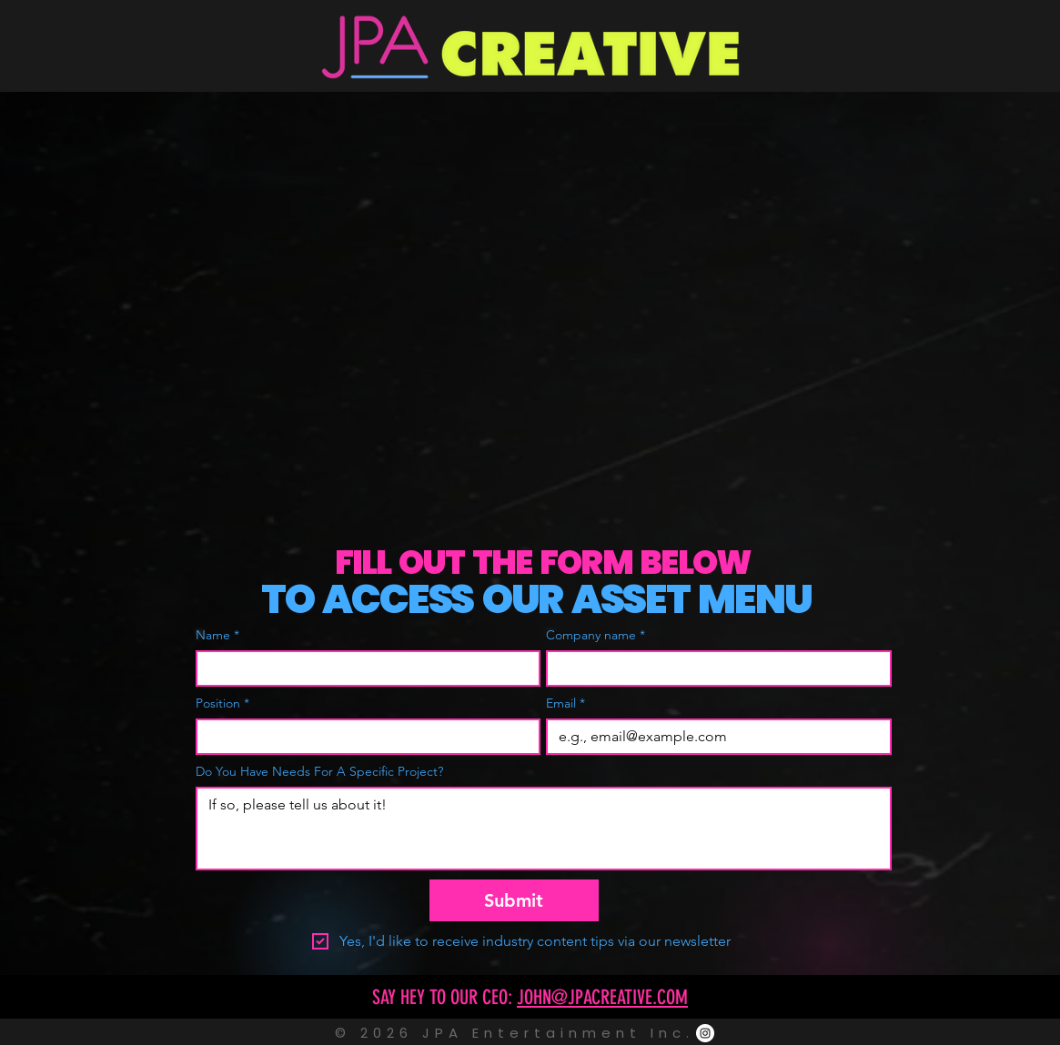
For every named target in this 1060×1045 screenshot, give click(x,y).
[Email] (713, 736)
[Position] (363, 736)
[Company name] (713, 668)
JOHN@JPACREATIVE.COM (602, 997)
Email (565, 703)
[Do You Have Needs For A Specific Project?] (543, 828)
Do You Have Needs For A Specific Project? (319, 771)
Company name (595, 635)
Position (222, 703)
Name (217, 635)
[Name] (363, 668)
